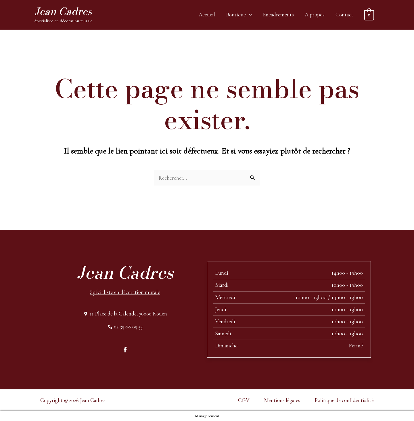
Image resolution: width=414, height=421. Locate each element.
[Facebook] (125, 349)
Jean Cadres (63, 11)
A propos (315, 14)
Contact (344, 14)
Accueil (207, 14)
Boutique (236, 14)
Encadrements (278, 14)
